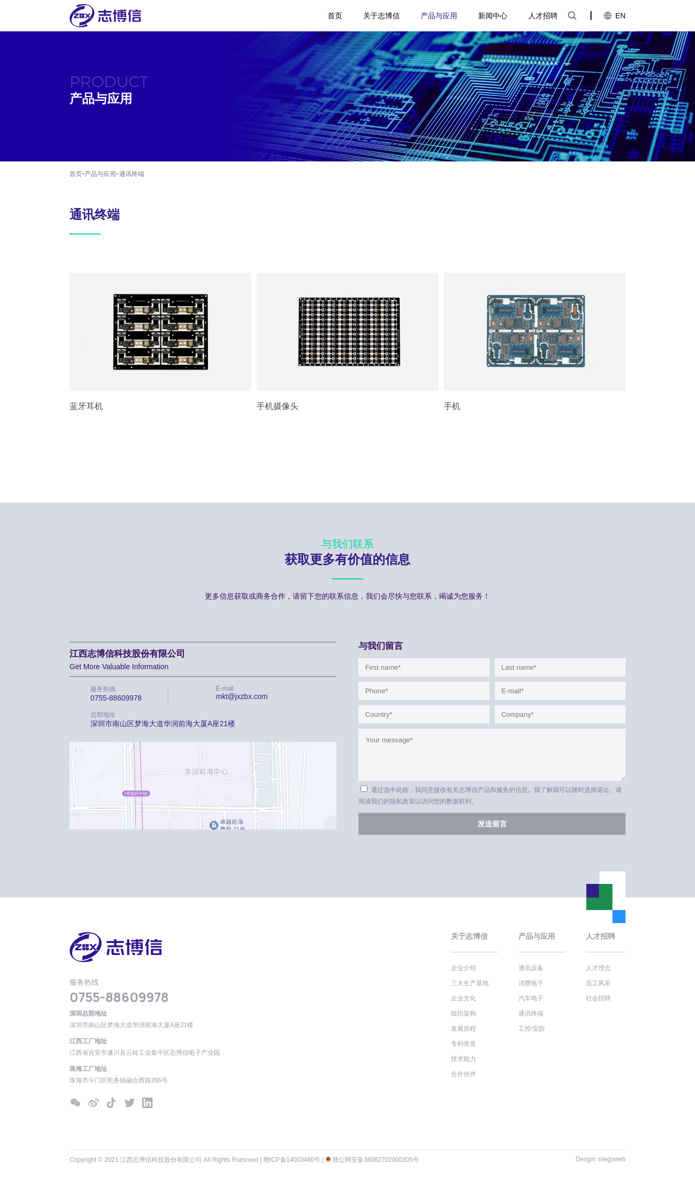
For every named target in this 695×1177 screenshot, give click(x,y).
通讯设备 (530, 968)
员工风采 (598, 983)
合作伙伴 (463, 1074)
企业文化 (463, 998)
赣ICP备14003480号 (291, 1159)
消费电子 (530, 983)
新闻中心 (492, 15)
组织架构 (463, 1013)
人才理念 (598, 968)
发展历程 (463, 1028)
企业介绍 (463, 968)
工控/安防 (531, 1028)
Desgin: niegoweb (601, 1159)
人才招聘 (543, 15)
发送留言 (492, 824)
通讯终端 (131, 174)
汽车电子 (530, 998)
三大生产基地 (470, 983)
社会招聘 (598, 998)
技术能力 (463, 1059)
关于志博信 (381, 15)
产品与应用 (439, 15)
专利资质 (463, 1043)
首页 (335, 15)
